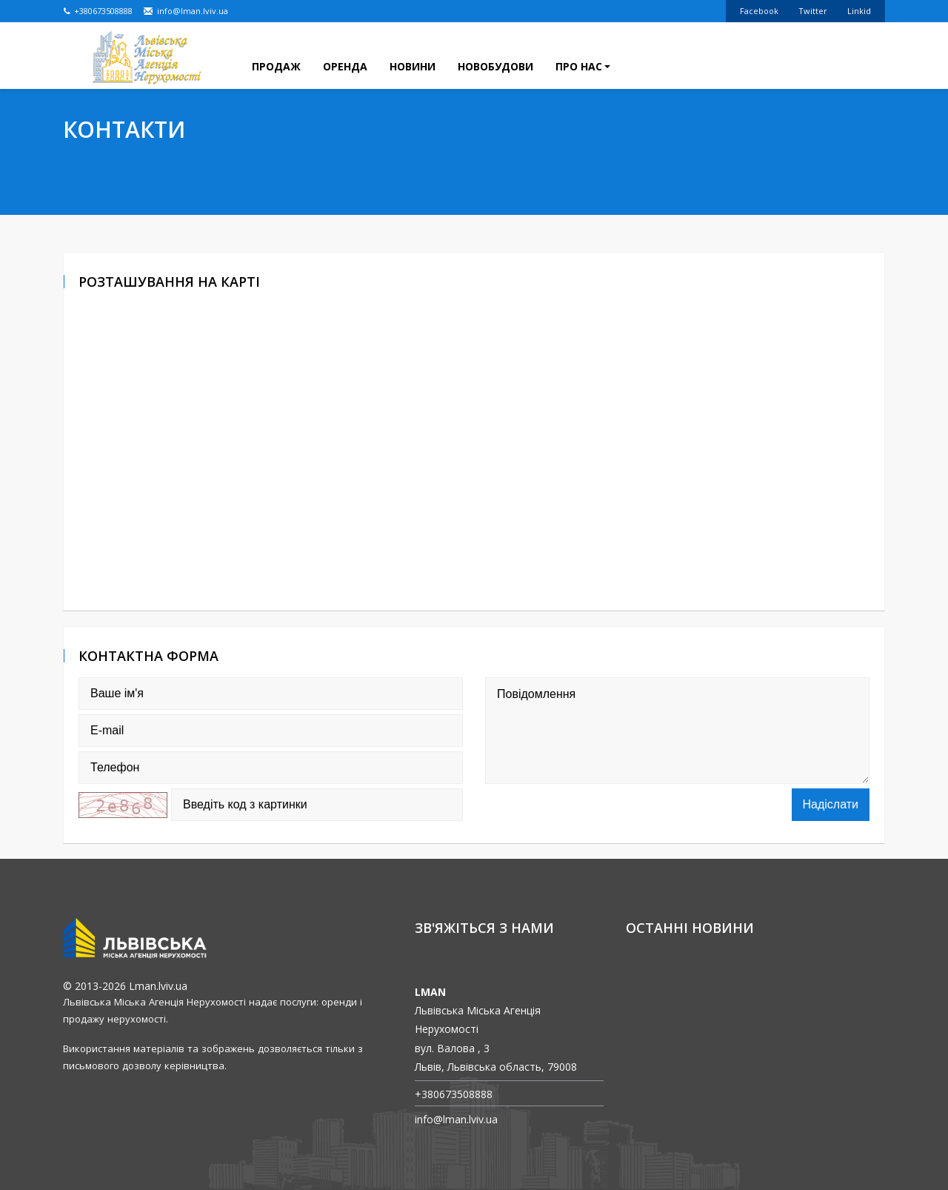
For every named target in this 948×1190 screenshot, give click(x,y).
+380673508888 (98, 10)
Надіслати (831, 804)
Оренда (345, 66)
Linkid (859, 10)
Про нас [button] (582, 66)
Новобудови (495, 66)
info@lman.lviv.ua (185, 10)
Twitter (812, 10)
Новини (412, 66)
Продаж (276, 66)
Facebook (759, 10)
